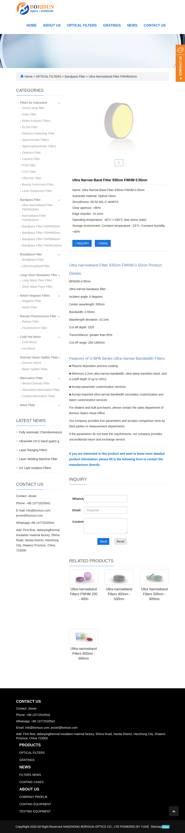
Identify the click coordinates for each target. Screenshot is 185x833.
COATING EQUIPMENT (35, 804)
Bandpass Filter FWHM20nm (41, 226)
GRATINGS (112, 25)
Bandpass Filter (75, 76)
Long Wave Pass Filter (37, 280)
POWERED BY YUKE (135, 826)
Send (103, 541)
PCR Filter (29, 165)
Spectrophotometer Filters (39, 146)
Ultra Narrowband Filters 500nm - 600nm (154, 594)
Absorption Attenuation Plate (41, 389)
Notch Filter (29, 307)
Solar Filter (29, 114)
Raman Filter (30, 321)
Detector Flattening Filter (38, 133)
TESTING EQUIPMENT (35, 811)
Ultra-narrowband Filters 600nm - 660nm (84, 653)
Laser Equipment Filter (37, 191)
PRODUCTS (30, 745)
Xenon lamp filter (33, 108)
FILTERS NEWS (30, 774)
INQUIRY (82, 243)
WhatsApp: (74, 498)
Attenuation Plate (31, 378)
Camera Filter (31, 159)
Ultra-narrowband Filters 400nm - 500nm (119, 594)
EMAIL (102, 243)
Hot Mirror (28, 348)
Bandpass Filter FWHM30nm (41, 232)
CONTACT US (155, 25)
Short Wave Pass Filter (37, 286)
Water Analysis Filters (36, 120)
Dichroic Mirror (31, 362)
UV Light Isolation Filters (35, 468)
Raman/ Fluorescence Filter (38, 316)
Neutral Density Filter (36, 383)
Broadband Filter (31, 254)
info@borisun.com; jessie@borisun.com (51, 727)
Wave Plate (27, 405)
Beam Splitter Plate (35, 369)
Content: (74, 521)
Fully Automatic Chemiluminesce (40, 432)
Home (32, 25)
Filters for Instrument (33, 102)
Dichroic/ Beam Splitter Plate (39, 357)
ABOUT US (52, 25)
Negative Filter (31, 301)
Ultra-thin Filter (32, 178)
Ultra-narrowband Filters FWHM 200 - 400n (83, 594)
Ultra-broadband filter (36, 266)
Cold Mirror (29, 342)
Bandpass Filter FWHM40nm (41, 239)
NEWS (132, 25)
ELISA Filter (30, 127)
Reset (121, 541)
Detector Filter (31, 152)
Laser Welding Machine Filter (38, 459)
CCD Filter (29, 171)
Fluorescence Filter (34, 328)
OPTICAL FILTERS (82, 25)
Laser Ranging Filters (33, 450)
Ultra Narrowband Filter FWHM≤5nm (112, 76)
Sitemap (156, 826)
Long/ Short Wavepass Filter (38, 275)
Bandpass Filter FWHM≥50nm (42, 245)
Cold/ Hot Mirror (30, 337)
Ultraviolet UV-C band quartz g (39, 441)
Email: (74, 510)
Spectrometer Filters (35, 140)
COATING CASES (31, 782)
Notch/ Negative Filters (35, 295)
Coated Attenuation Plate (38, 396)
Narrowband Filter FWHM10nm (34, 218)
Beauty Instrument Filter (38, 184)
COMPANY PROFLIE (33, 797)
